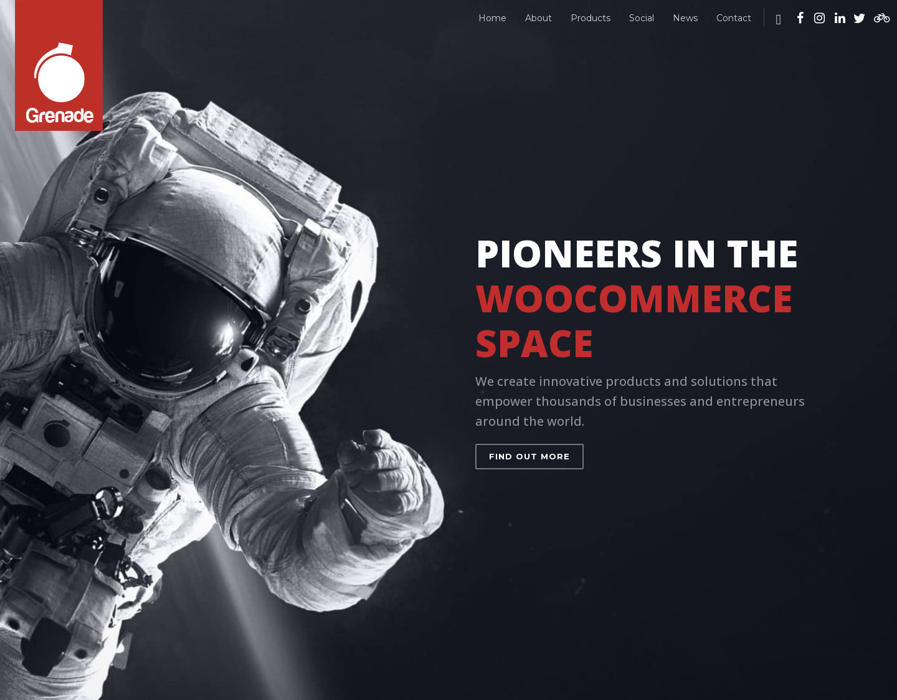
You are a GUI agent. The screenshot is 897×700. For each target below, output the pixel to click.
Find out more (529, 456)
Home (492, 18)
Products (590, 18)
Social (641, 18)
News (685, 18)
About (538, 18)
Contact (733, 18)
